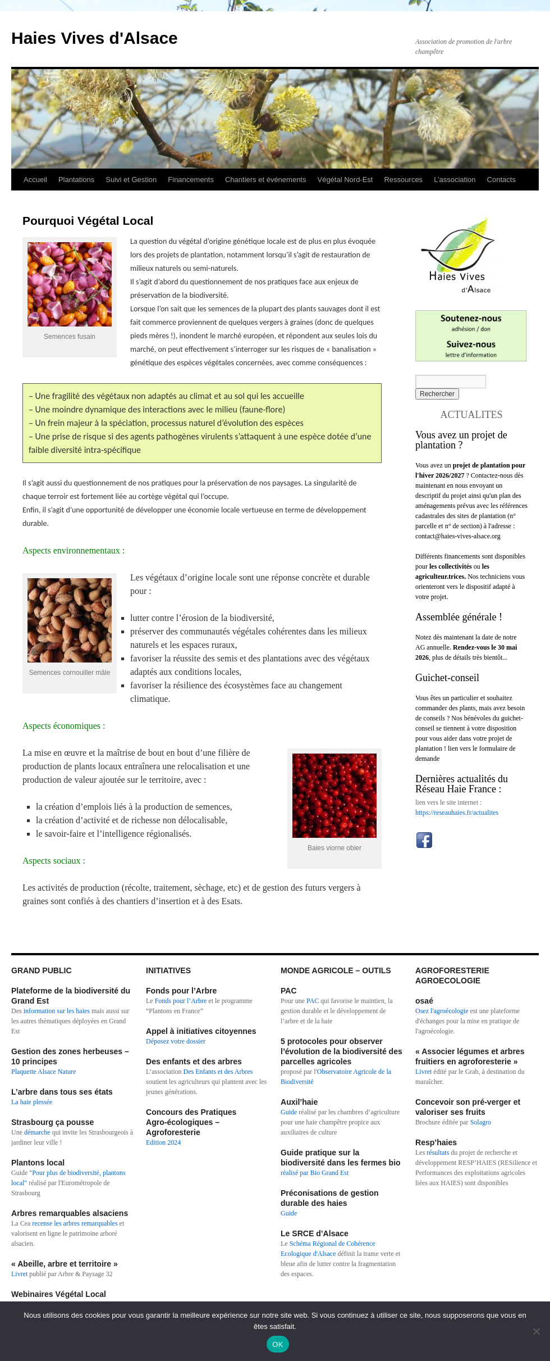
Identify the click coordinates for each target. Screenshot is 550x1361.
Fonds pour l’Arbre (181, 1001)
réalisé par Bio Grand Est (315, 1173)
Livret (19, 1274)
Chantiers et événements (265, 179)
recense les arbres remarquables (74, 1223)
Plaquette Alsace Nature (43, 1072)
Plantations (76, 179)
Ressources (403, 179)
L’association (454, 179)
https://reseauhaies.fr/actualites (456, 812)
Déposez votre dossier (175, 1041)
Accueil (35, 179)
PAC (312, 1001)
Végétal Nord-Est (345, 179)
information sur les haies (57, 1011)
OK (277, 1344)
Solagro (480, 1122)
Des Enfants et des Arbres (218, 1072)
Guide (289, 1112)
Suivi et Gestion (131, 179)
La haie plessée (31, 1102)
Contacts (501, 179)
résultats (439, 1152)
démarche (37, 1132)
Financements (191, 179)
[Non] (536, 1331)
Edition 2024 (163, 1142)
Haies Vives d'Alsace (94, 38)
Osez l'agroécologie (441, 1011)
